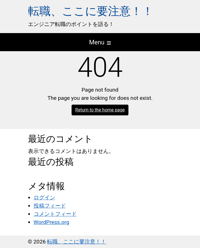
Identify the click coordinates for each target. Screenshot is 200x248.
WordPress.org (51, 222)
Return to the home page (100, 110)
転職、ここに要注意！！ (90, 11)
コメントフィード (55, 214)
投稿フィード (50, 205)
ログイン (44, 197)
